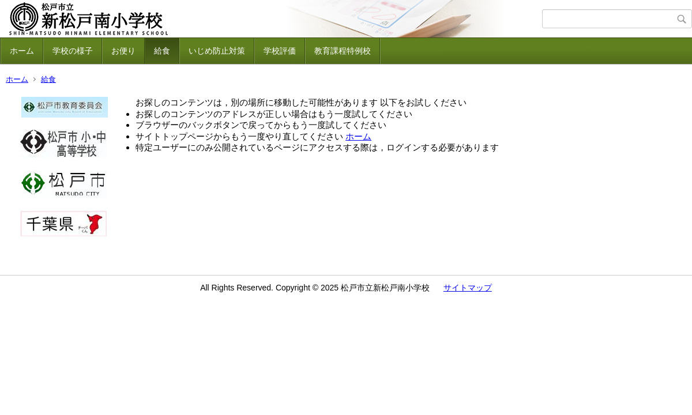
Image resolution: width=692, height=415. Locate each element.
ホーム (22, 50)
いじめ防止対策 (217, 50)
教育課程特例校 (342, 50)
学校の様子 (72, 50)
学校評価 (280, 50)
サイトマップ (467, 287)
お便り (123, 50)
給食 (162, 50)
